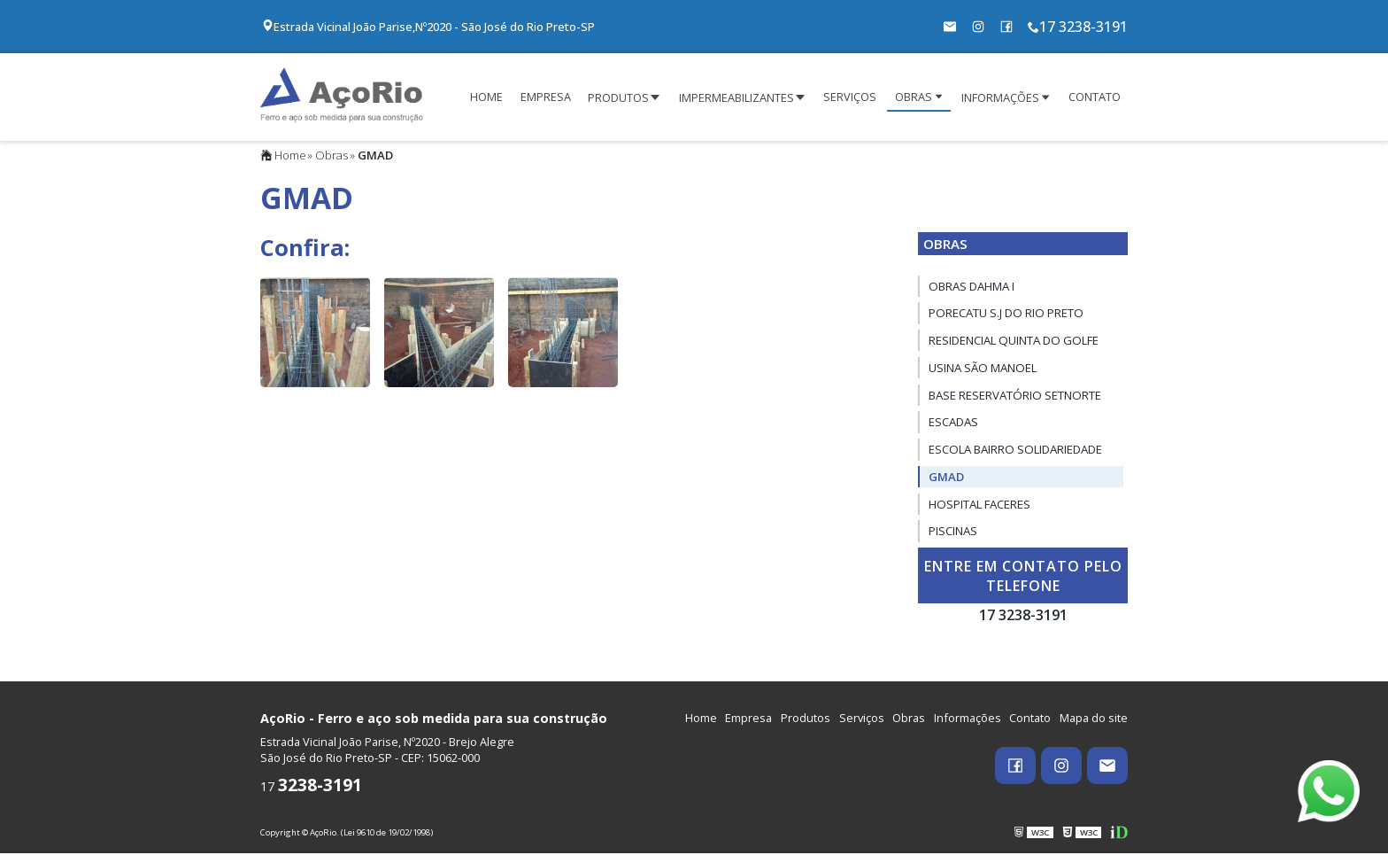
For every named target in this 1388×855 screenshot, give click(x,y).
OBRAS (913, 97)
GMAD (946, 478)
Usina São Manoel (983, 369)
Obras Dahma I (971, 288)
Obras (331, 157)
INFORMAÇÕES (1000, 98)
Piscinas (953, 533)
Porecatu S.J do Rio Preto (1006, 315)
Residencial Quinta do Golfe (1014, 342)
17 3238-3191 (1078, 26)
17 (311, 788)
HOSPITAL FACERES (979, 506)
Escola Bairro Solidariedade (1015, 451)
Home (283, 157)
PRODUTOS (618, 98)
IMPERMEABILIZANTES (736, 98)
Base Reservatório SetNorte (1015, 397)
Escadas (953, 424)
